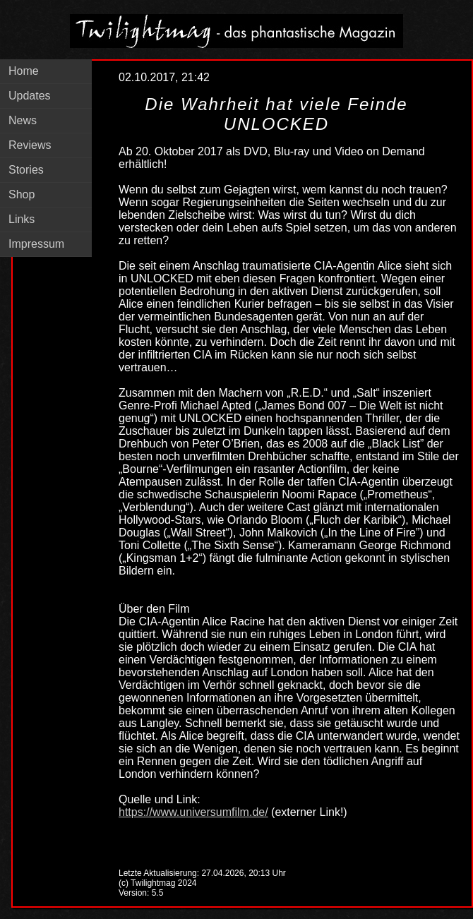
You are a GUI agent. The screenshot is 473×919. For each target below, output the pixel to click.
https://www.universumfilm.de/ (193, 812)
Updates (29, 96)
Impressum (36, 244)
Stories (26, 170)
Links (21, 219)
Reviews (29, 145)
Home (23, 71)
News (22, 120)
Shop (21, 194)
